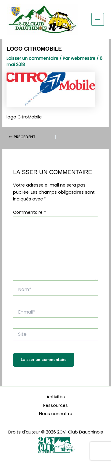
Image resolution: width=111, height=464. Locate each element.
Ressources (55, 405)
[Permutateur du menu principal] (97, 19)
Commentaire (29, 212)
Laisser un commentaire (32, 58)
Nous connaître (55, 414)
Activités (55, 397)
